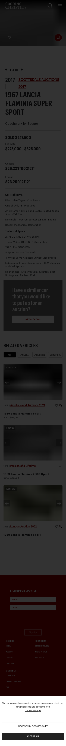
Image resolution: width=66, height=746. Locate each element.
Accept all (33, 736)
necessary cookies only (33, 726)
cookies (13, 703)
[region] (33, 721)
